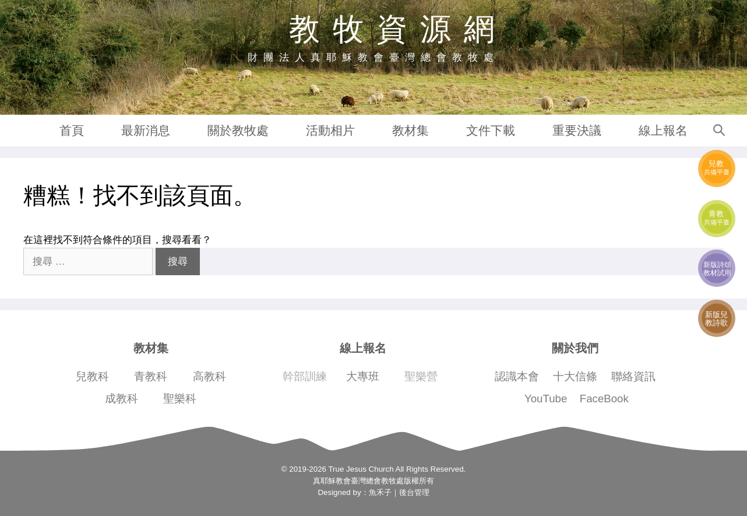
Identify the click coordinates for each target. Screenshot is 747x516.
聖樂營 (421, 376)
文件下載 (490, 131)
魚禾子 (380, 492)
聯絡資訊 (633, 376)
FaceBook (604, 398)
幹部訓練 (305, 376)
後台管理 (414, 492)
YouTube (545, 398)
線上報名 (663, 131)
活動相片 (330, 131)
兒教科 (92, 376)
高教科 (209, 376)
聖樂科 (179, 398)
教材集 (410, 131)
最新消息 (145, 131)
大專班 (362, 376)
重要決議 (576, 131)
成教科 (121, 398)
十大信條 (575, 376)
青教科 (150, 376)
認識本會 (517, 376)
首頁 (71, 131)
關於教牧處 (238, 131)
